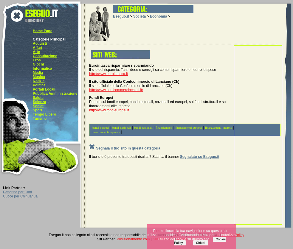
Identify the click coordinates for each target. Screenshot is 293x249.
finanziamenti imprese (218, 127)
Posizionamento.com (133, 239)
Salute (38, 98)
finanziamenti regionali (106, 132)
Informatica (42, 68)
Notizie (38, 81)
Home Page (42, 31)
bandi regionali (143, 127)
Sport (37, 110)
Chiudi (200, 243)
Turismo (39, 118)
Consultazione (45, 56)
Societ (38, 106)
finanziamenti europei (188, 127)
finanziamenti (164, 127)
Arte (36, 52)
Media (38, 73)
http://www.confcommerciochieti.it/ (116, 90)
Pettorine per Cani (17, 192)
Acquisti (40, 43)
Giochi (38, 64)
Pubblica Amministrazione (55, 93)
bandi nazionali (121, 127)
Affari (37, 48)
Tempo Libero (44, 114)
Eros (37, 60)
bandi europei (100, 127)
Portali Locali (44, 89)
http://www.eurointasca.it (108, 74)
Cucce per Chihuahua (20, 196)
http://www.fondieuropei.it (109, 110)
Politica (39, 85)
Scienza (39, 102)
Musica (39, 77)
